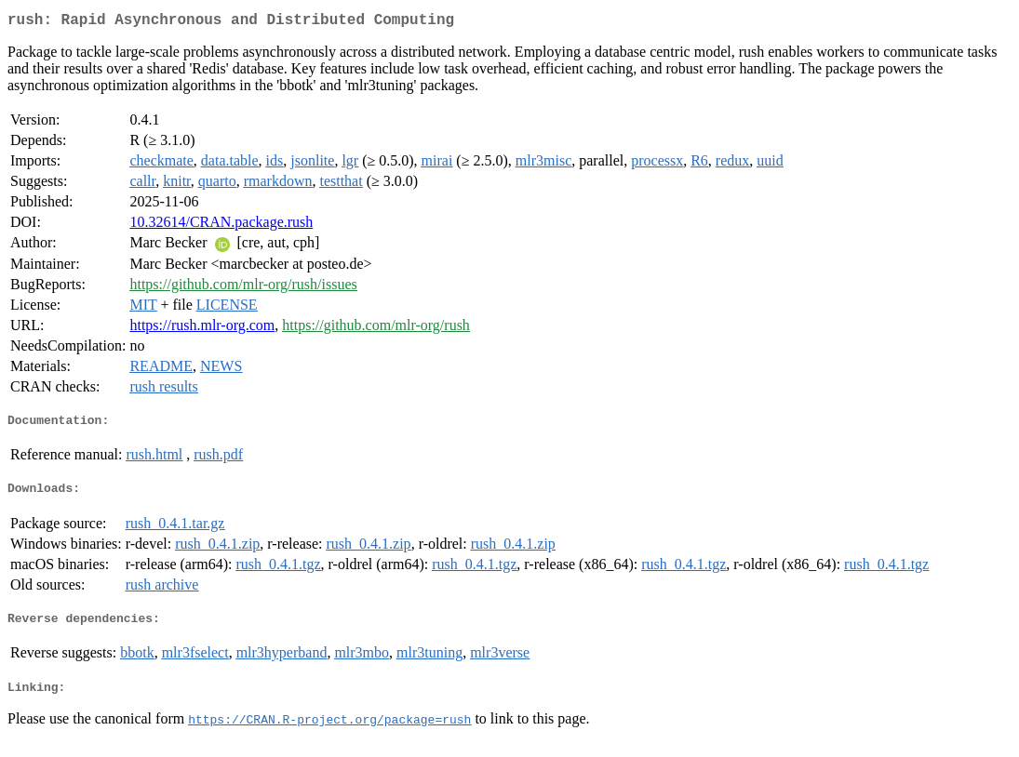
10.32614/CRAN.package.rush (221, 225)
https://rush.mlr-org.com (202, 329)
